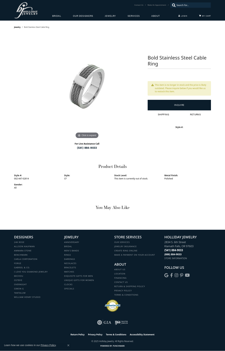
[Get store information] (175, 258)
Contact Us (121, 282)
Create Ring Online (125, 250)
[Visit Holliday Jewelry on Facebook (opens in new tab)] (171, 275)
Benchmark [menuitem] (21, 254)
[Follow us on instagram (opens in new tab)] (176, 275)
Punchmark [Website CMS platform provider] (119, 346)
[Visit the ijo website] (121, 322)
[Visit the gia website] (104, 322)
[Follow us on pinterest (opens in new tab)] (181, 275)
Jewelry (110, 15)
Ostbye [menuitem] (18, 280)
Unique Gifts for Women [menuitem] (79, 280)
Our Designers (83, 15)
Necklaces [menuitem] (70, 263)
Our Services (122, 242)
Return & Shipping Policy (129, 286)
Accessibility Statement (142, 334)
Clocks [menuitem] (68, 284)
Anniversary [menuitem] (71, 242)
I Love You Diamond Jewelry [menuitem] (31, 271)
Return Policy (77, 334)
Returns (195, 114)
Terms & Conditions (126, 294)
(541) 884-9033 (87, 148)
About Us (119, 269)
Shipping (163, 114)
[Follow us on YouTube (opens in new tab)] (187, 275)
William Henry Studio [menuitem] (27, 297)
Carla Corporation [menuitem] (25, 259)
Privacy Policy (123, 290)
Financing (120, 278)
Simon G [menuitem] (19, 288)
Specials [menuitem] (69, 288)
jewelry (17, 27)
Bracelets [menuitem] (70, 267)
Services (134, 15)
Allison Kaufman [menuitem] (24, 246)
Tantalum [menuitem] (20, 293)
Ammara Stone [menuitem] (22, 250)
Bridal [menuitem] (68, 246)
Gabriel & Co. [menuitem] (22, 267)
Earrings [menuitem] (69, 259)
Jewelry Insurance (125, 246)
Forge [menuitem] (17, 263)
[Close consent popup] (68, 345)
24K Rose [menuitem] (19, 242)
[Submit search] (173, 5)
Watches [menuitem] (69, 271)
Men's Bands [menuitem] (71, 250)
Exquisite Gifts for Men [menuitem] (78, 276)
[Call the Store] (173, 250)
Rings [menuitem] (67, 254)
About (155, 15)
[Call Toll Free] (173, 254)
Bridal (56, 15)
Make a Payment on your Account (134, 254)
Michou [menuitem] (18, 276)
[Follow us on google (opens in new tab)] (166, 275)
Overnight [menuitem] (20, 284)
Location (119, 273)
